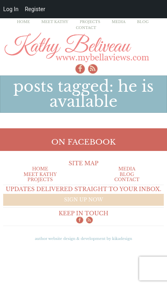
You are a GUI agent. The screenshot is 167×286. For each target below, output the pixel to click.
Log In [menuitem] (10, 9)
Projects (90, 21)
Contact (86, 27)
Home (23, 21)
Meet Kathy (54, 21)
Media (119, 21)
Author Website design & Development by (83, 238)
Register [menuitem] (35, 9)
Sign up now (83, 200)
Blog (143, 21)
